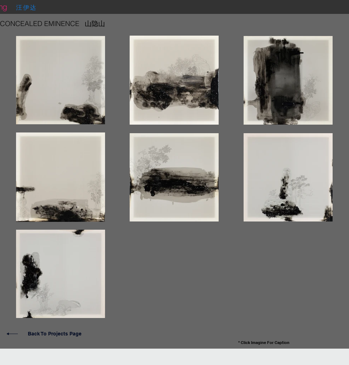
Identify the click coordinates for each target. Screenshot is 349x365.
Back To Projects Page (55, 334)
